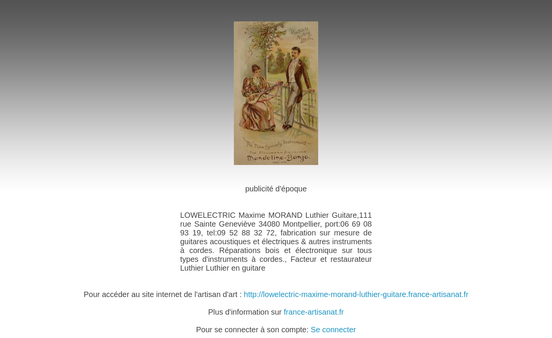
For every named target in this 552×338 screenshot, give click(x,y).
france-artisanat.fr (314, 312)
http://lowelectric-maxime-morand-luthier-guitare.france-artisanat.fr (356, 294)
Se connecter (333, 329)
